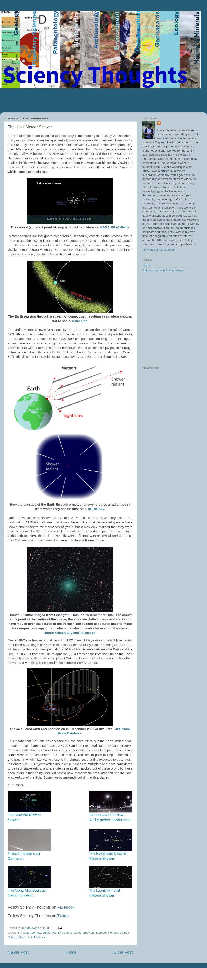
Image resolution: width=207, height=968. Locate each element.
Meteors (101, 932)
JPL (113, 227)
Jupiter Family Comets (57, 932)
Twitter (62, 916)
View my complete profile (158, 249)
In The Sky (96, 509)
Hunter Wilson (55, 633)
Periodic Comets (119, 932)
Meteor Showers (83, 932)
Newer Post (18, 952)
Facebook (65, 907)
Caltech (123, 227)
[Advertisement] (103, 100)
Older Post (123, 952)
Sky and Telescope (81, 633)
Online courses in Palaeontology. (163, 270)
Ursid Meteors (36, 937)
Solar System (16, 937)
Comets (36, 932)
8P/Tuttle (24, 932)
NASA (105, 227)
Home (71, 952)
